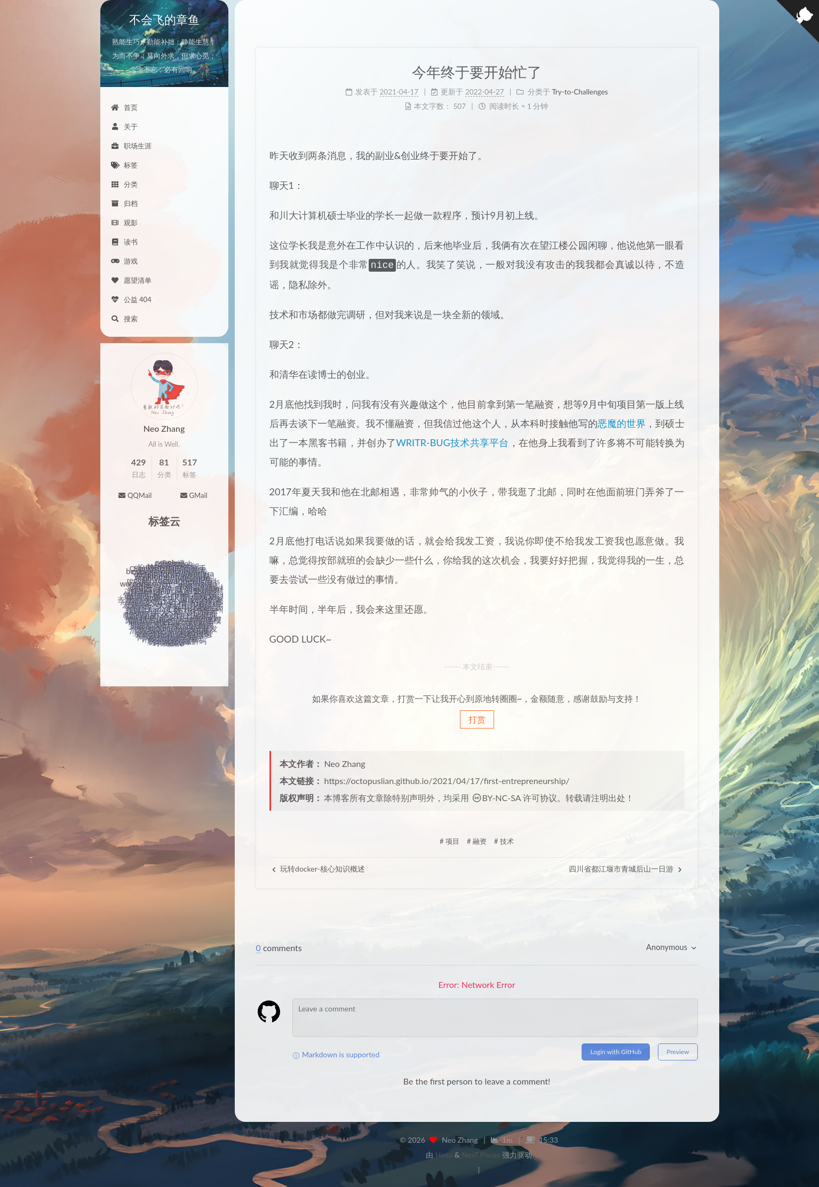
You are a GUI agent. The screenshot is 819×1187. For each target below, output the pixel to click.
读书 (124, 242)
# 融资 (477, 840)
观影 (124, 222)
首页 (124, 107)
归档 (124, 203)
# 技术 (504, 840)
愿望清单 (131, 280)
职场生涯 (131, 145)
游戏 (124, 261)
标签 (124, 165)
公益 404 (131, 299)
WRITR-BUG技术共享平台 (452, 441)
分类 (124, 184)
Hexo (443, 1153)
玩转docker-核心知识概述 (318, 867)
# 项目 (449, 840)
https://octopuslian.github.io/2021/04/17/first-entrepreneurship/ (447, 779)
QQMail (135, 495)
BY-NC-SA (496, 797)
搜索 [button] (124, 318)
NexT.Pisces (481, 1153)
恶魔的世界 (622, 422)
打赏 (477, 718)
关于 (124, 126)
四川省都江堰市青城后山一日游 (625, 867)
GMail (193, 495)
